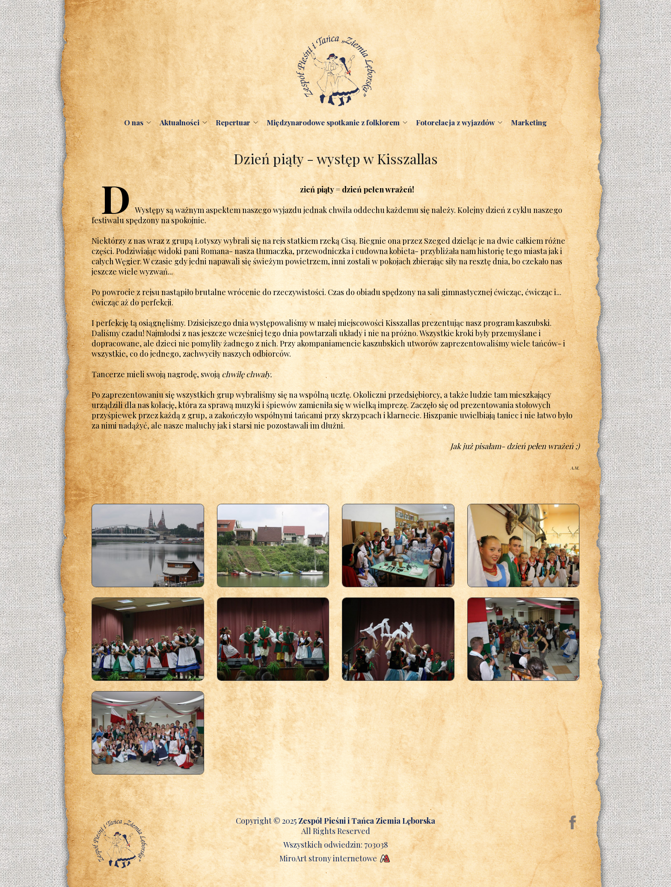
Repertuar (233, 122)
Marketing (529, 122)
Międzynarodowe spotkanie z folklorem (333, 122)
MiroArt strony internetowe (335, 858)
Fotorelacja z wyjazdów (455, 122)
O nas (133, 122)
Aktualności (179, 122)
